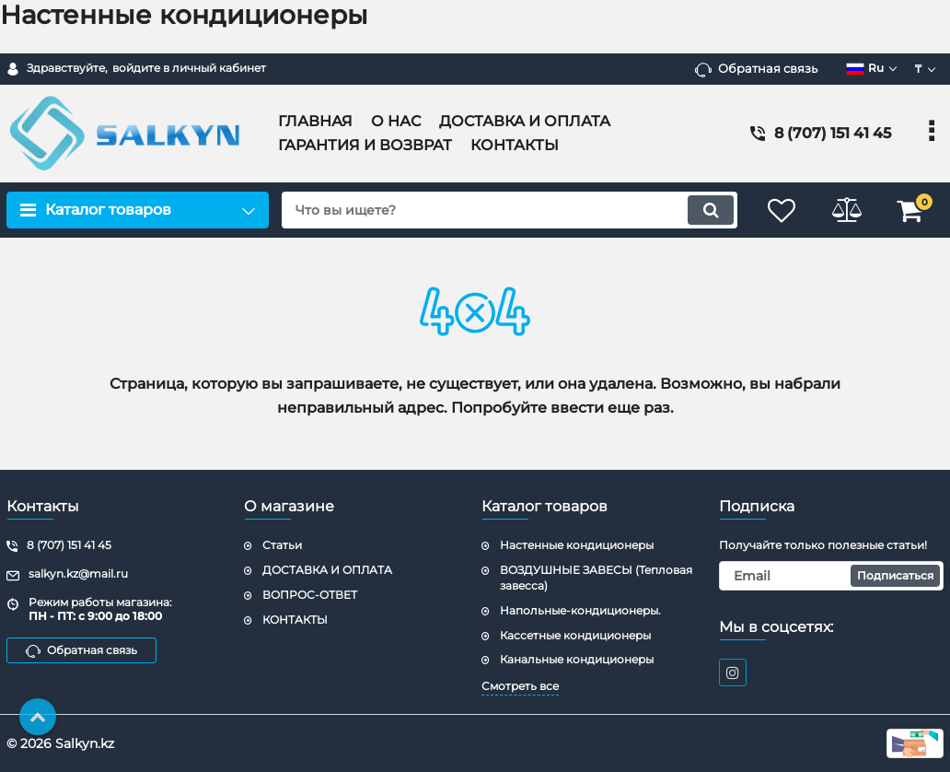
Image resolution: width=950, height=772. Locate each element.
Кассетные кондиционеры (575, 635)
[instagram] (733, 672)
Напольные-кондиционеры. (580, 610)
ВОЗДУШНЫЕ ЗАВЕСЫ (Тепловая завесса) (596, 577)
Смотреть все (520, 686)
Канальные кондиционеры (577, 659)
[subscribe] (831, 576)
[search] (509, 210)
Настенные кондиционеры (577, 545)
